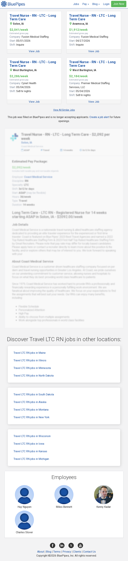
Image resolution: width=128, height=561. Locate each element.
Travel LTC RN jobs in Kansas (30, 451)
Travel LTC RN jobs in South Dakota (34, 394)
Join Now (118, 3)
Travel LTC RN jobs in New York (31, 417)
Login (106, 4)
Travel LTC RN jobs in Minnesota (32, 368)
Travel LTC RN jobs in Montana (31, 409)
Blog (48, 551)
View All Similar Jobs (64, 110)
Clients (77, 551)
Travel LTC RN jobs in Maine (30, 352)
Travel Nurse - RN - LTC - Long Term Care (33, 17)
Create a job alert (99, 117)
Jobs (76, 4)
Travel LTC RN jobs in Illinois (30, 360)
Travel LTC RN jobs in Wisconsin (32, 436)
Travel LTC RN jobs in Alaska (30, 402)
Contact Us (89, 551)
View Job (34, 51)
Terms (57, 551)
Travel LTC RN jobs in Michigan (31, 459)
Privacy (67, 551)
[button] (86, 4)
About (40, 551)
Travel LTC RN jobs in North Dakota (34, 375)
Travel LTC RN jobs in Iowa (29, 443)
